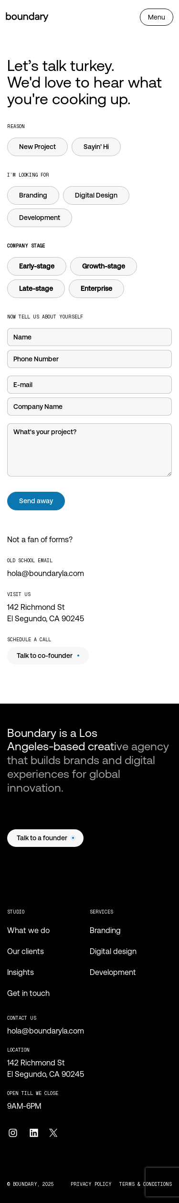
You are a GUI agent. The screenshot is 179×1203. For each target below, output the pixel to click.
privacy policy (91, 1184)
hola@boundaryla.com (45, 573)
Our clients (25, 951)
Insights (20, 972)
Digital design (113, 951)
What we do (28, 930)
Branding (105, 930)
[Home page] (27, 17)
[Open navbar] (156, 17)
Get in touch (28, 993)
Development (113, 972)
